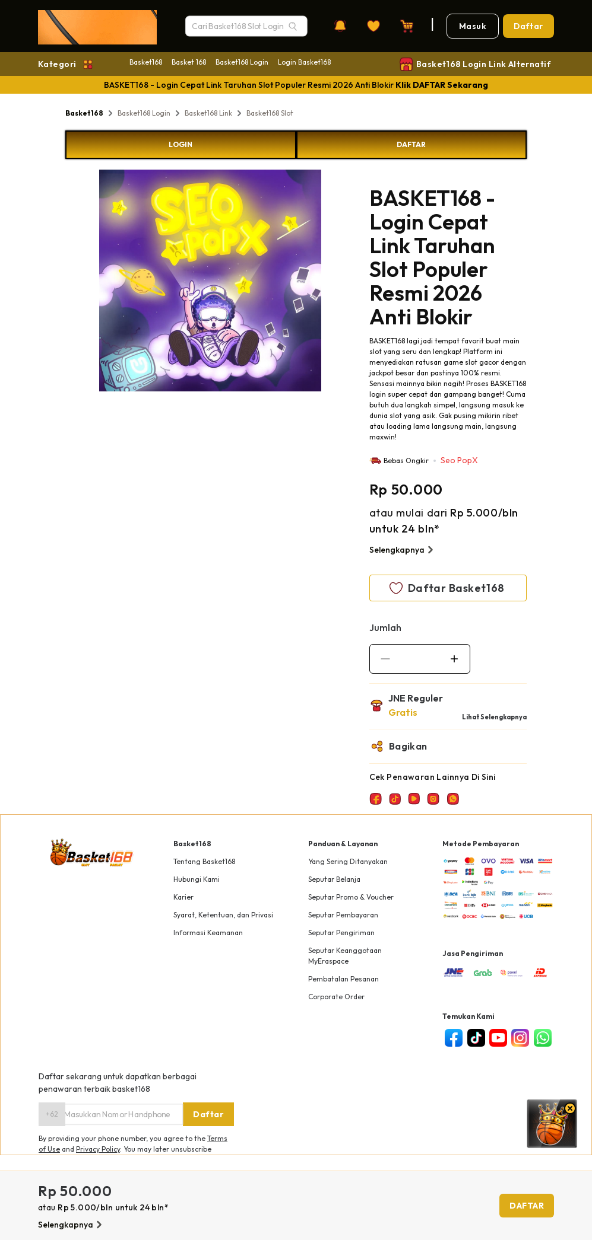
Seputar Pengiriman (341, 932)
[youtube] (498, 1038)
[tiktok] (476, 1038)
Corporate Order (336, 996)
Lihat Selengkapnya (494, 717)
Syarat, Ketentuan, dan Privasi (223, 914)
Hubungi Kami (196, 879)
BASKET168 (387, 340)
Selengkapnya (402, 550)
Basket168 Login (242, 62)
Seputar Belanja (334, 879)
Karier (183, 896)
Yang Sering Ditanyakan (348, 861)
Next (330, 282)
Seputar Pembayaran (343, 914)
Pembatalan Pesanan (343, 978)
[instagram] (520, 1038)
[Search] (292, 26)
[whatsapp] (542, 1038)
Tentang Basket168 (204, 861)
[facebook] (453, 1038)
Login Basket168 (304, 62)
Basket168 (145, 62)
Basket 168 (189, 62)
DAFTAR (411, 144)
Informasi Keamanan (208, 932)
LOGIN (180, 144)
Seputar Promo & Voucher (351, 896)
